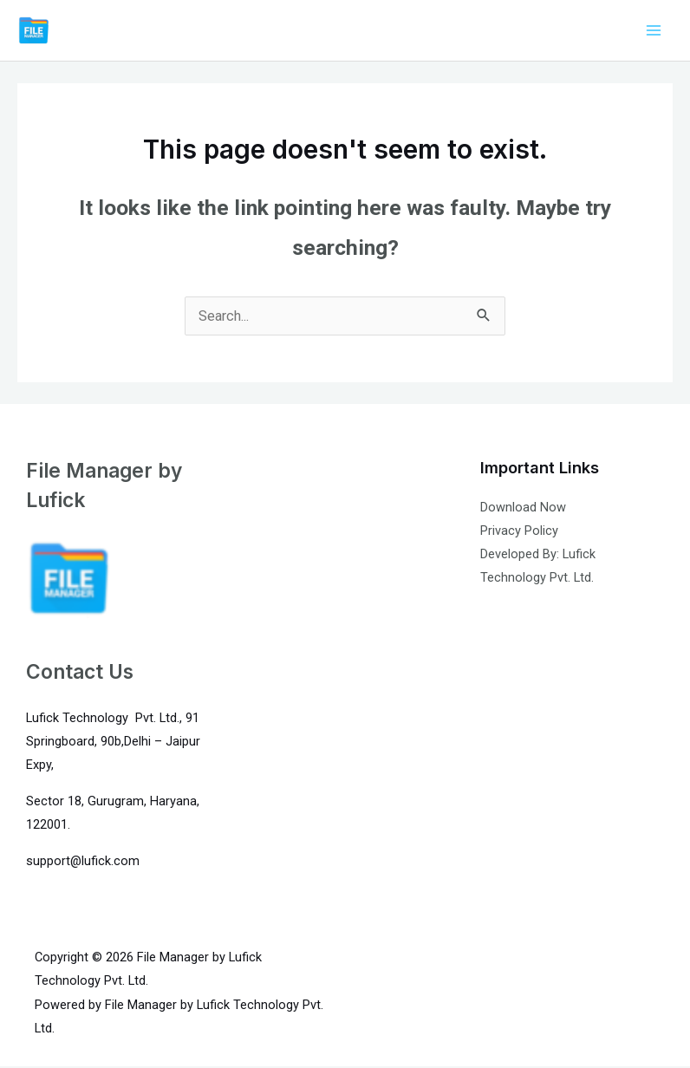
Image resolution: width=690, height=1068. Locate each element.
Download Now (523, 509)
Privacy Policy (519, 532)
